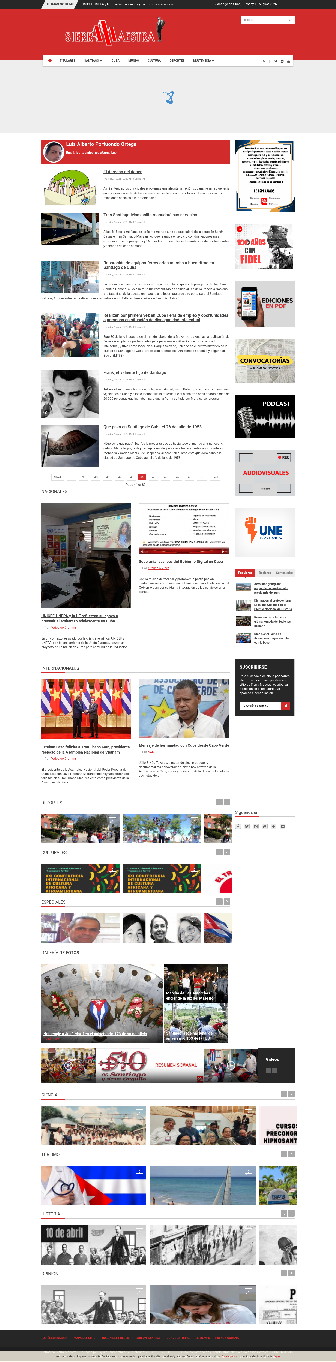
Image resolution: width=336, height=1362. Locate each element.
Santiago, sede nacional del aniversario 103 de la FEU (190, 1036)
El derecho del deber (123, 171)
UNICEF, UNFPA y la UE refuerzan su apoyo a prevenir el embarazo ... (130, 4)
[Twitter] (275, 61)
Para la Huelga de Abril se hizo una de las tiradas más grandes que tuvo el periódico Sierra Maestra (133, 1254)
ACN (151, 752)
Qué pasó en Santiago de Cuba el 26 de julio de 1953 (153, 427)
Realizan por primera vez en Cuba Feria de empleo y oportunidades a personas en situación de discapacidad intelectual (166, 317)
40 (96, 477)
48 (189, 477)
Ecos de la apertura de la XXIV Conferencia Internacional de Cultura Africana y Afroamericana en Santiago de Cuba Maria (62, 878)
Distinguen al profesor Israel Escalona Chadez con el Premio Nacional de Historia (273, 605)
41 (108, 477)
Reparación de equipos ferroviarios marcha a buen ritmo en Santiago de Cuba (159, 265)
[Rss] (264, 61)
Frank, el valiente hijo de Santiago (135, 372)
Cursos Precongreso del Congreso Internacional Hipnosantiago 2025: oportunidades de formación (196, 1135)
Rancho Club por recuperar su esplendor (200, 1199)
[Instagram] (282, 61)
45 (154, 477)
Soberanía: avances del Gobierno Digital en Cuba (181, 561)
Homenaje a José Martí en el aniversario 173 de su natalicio (95, 1034)
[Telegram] (273, 826)
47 (177, 477)
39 (84, 477)
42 (120, 477)
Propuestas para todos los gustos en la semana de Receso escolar (157, 882)
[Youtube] (288, 61)
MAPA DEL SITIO (84, 1338)
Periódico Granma (63, 627)
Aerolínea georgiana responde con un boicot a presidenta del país (271, 588)
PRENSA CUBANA (227, 1338)
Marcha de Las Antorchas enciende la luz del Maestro (189, 995)
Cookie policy (229, 1356)
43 (132, 477)
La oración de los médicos (61, 1199)
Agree (277, 1356)
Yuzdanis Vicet (158, 568)
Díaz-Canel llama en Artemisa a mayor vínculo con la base (271, 638)
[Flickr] (282, 826)
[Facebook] (270, 61)
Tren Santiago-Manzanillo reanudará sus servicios (150, 214)
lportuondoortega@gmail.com (97, 153)
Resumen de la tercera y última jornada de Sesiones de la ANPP (272, 622)
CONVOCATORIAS (178, 1338)
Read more (51, 1039)
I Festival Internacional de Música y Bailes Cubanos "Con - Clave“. (205, 882)
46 (166, 477)
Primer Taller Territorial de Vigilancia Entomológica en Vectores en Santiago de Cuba (263, 1135)
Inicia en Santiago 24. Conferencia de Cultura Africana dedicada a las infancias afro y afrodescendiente (107, 878)
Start (57, 477)
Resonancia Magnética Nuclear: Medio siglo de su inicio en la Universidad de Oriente (70, 1135)
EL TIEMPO (202, 1338)
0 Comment (137, 179)
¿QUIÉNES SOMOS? (54, 1338)
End (215, 477)
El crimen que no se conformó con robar (135, 1318)
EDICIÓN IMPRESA (148, 1338)
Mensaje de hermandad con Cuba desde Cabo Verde (184, 745)
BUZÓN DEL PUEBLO (115, 1338)
